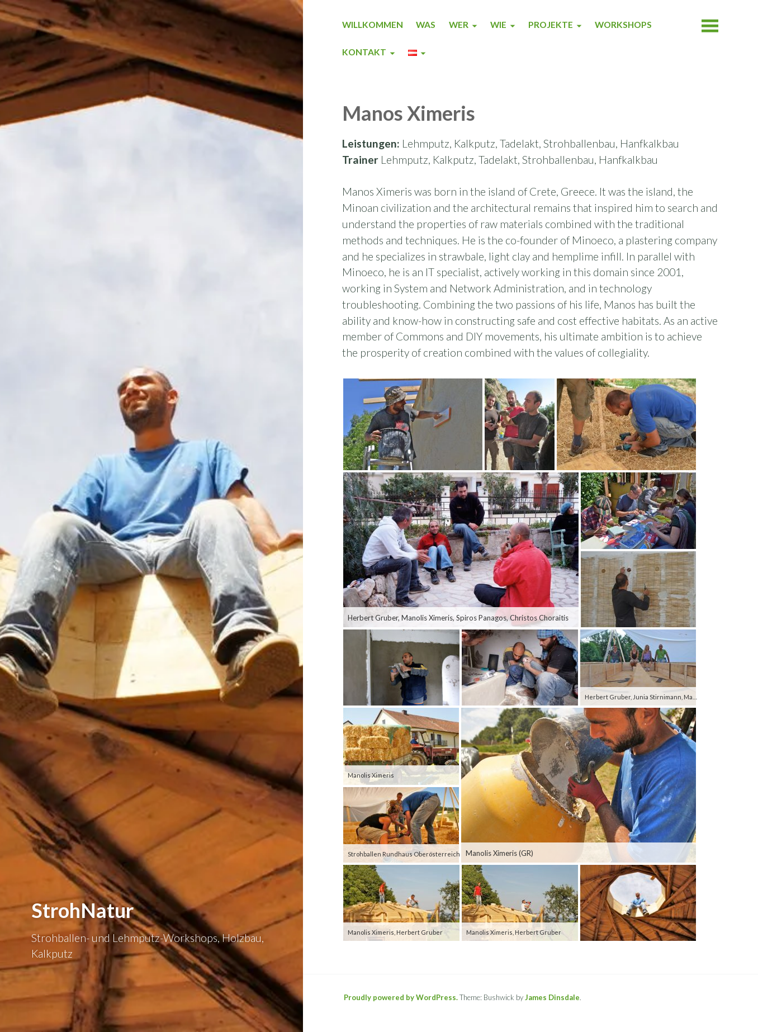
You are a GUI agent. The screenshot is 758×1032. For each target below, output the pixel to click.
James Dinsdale (552, 997)
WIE (498, 25)
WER (458, 25)
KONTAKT (364, 52)
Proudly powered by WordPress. (401, 997)
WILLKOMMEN (372, 25)
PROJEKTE (550, 25)
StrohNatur (82, 910)
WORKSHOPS (623, 25)
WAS (425, 25)
